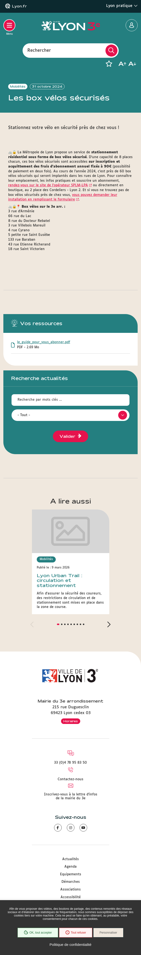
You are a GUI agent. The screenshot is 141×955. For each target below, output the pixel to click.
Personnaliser (108, 932)
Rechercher (39, 50)
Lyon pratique (122, 6)
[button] (108, 63)
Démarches (70, 882)
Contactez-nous (70, 779)
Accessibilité (71, 897)
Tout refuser (75, 932)
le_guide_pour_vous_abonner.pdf (43, 342)
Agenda (70, 866)
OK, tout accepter (38, 932)
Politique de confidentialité (70, 944)
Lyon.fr (19, 6)
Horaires (70, 721)
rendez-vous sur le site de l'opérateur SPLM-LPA (48, 185)
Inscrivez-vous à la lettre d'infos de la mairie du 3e (70, 796)
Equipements (70, 874)
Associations (70, 889)
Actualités (70, 859)
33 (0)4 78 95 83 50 (70, 762)
